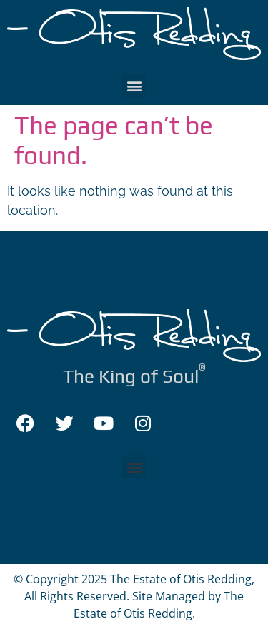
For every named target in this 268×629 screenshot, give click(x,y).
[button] (134, 86)
